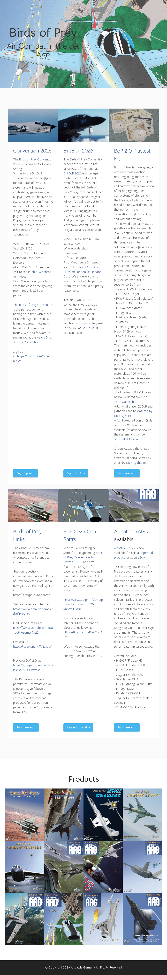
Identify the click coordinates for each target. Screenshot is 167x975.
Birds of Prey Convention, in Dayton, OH (83, 557)
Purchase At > (127, 473)
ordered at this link (126, 439)
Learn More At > (78, 727)
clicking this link (136, 463)
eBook (142, 557)
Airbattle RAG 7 (124, 548)
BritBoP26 (89, 328)
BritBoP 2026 (78, 150)
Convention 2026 (32, 150)
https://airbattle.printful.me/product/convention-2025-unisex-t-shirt (83, 604)
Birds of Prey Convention (36, 305)
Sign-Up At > (25, 473)
